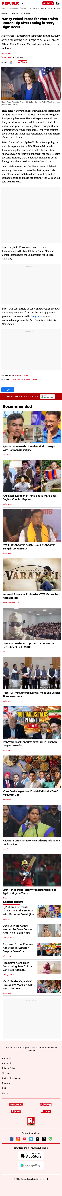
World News (6, 57)
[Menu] (58, 3)
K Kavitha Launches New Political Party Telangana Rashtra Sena (31, 842)
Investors (6, 1083)
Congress (36, 316)
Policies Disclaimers (11, 1078)
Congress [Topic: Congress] (8, 389)
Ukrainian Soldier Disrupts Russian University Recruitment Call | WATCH (29, 645)
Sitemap (6, 1073)
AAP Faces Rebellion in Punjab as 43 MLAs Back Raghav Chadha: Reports (30, 497)
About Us (6, 1058)
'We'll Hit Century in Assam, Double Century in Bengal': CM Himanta (29, 546)
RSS (4, 1088)
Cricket (5, 898)
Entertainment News (11, 602)
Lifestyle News (8, 937)
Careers (6, 1093)
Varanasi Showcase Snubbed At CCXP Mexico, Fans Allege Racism (31, 596)
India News (7, 455)
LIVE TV (48, 3)
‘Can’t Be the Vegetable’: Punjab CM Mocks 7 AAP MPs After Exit (30, 793)
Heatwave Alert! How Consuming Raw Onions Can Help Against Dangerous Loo (17, 968)
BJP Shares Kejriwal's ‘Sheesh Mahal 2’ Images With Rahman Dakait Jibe (29, 448)
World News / (14, 8)
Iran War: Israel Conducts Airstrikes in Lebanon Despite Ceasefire (30, 743)
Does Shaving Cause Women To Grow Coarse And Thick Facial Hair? (17, 929)
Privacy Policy (8, 1068)
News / (4, 8)
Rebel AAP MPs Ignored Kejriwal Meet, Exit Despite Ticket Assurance (31, 694)
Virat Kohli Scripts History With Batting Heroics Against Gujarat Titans (29, 891)
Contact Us (7, 1063)
